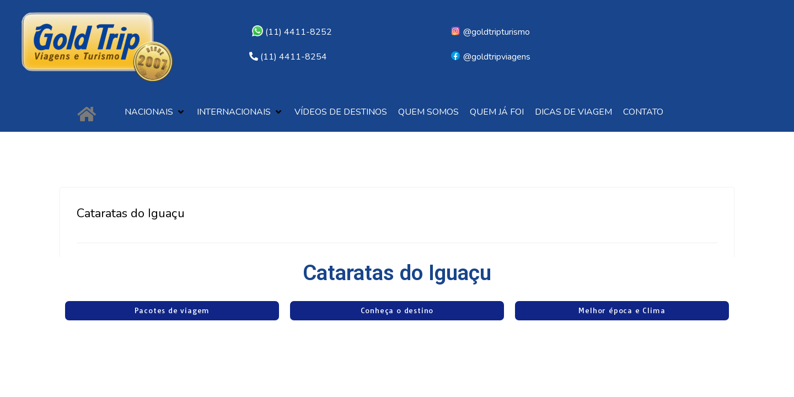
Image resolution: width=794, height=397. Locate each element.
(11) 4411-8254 (293, 57)
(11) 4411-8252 (292, 32)
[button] (155, 112)
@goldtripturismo (490, 32)
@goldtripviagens (490, 57)
